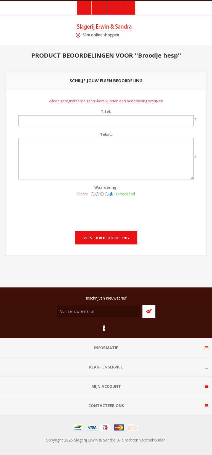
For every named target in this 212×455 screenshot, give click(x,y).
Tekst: (106, 134)
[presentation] (106, 212)
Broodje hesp (158, 55)
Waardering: (106, 187)
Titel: (106, 111)
